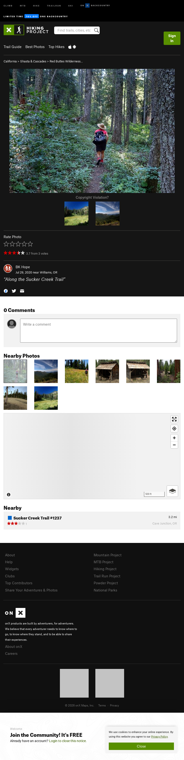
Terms (102, 705)
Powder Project (106, 583)
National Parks (105, 590)
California (10, 61)
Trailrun (54, 5)
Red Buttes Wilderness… (66, 61)
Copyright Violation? (92, 197)
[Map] (92, 456)
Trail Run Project (107, 576)
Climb (8, 5)
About (10, 555)
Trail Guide (13, 46)
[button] (6, 290)
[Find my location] (174, 428)
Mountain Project (107, 555)
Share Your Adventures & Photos (31, 590)
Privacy (114, 705)
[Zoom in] (174, 437)
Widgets (12, 569)
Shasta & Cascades (33, 61)
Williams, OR (48, 272)
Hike (36, 5)
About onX (13, 646)
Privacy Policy (159, 736)
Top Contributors (18, 583)
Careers (11, 653)
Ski (70, 5)
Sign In (172, 38)
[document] (141, 740)
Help (9, 562)
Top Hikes (56, 46)
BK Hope (23, 267)
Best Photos (35, 46)
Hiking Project (105, 569)
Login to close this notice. (68, 741)
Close (141, 746)
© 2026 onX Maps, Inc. (79, 705)
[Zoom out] (174, 444)
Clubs (10, 576)
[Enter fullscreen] (174, 419)
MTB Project (103, 562)
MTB (23, 5)
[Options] (172, 491)
